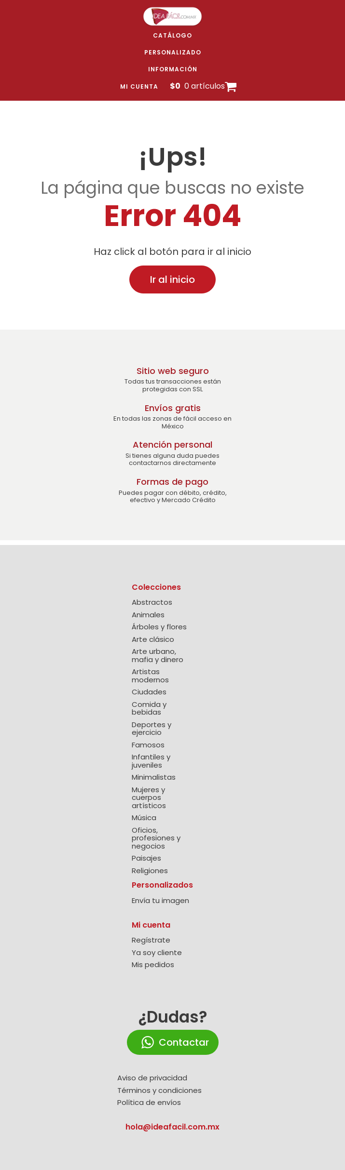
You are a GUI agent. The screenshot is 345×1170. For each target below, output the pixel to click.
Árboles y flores (159, 627)
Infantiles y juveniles (151, 761)
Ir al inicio (172, 279)
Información (172, 69)
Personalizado (172, 52)
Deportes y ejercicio (151, 729)
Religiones (150, 871)
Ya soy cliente (157, 953)
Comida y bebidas (149, 709)
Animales (148, 615)
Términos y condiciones (159, 1091)
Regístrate (151, 940)
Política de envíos (149, 1103)
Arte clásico (153, 640)
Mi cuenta (139, 86)
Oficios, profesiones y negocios (156, 838)
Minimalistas (154, 777)
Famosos (148, 745)
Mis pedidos (153, 965)
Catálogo (172, 35)
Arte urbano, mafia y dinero (157, 656)
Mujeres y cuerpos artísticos (149, 798)
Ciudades (149, 692)
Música (144, 818)
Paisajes (146, 858)
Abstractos (152, 602)
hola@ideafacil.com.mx (172, 1126)
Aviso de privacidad (152, 1078)
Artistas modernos (150, 676)
